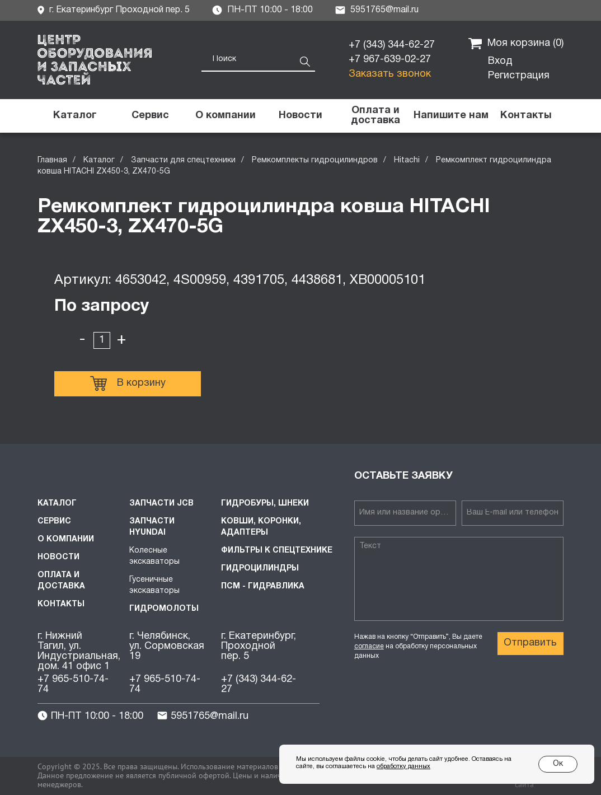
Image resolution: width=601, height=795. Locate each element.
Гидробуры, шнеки (265, 503)
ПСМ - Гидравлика (262, 586)
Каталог (99, 160)
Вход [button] (500, 61)
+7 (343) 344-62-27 (392, 45)
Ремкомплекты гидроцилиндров (315, 160)
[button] (450, 116)
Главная (52, 160)
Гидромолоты (164, 608)
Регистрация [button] (519, 76)
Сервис (54, 521)
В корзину (128, 383)
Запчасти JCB (161, 503)
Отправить (530, 643)
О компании (65, 539)
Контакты (60, 604)
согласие (369, 646)
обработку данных (403, 766)
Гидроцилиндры (260, 568)
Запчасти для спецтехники (183, 160)
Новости (58, 557)
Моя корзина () (516, 43)
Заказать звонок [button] (390, 74)
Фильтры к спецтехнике (276, 550)
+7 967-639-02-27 (390, 59)
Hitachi (407, 160)
